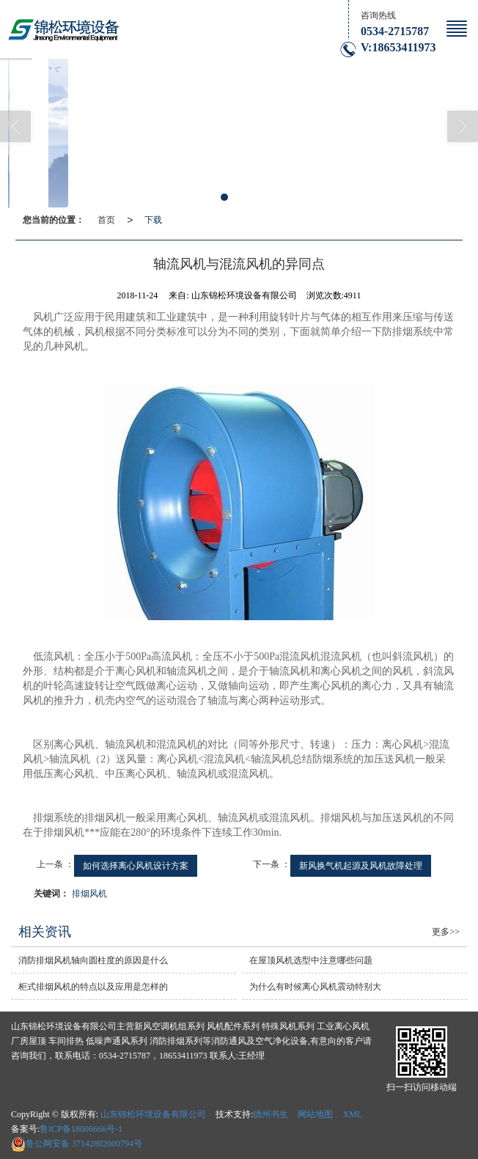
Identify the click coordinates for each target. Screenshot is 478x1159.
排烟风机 (89, 893)
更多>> (446, 932)
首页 (106, 220)
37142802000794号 (76, 1143)
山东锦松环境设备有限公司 (153, 1114)
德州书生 (270, 1114)
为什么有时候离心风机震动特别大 (315, 987)
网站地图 (315, 1114)
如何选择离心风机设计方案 (135, 866)
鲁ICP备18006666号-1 (81, 1129)
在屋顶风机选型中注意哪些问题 (310, 960)
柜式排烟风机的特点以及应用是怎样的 (93, 987)
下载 (153, 220)
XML (352, 1114)
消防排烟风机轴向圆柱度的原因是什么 (93, 960)
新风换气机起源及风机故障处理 (360, 866)
